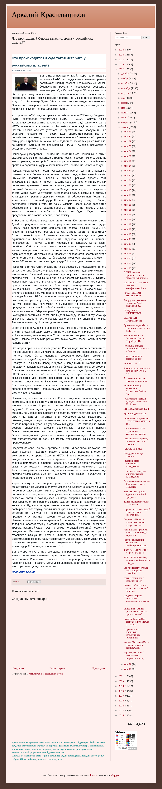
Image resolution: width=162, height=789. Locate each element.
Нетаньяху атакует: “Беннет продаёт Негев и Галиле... (136, 349)
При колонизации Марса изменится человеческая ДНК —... (137, 328)
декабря (125, 74)
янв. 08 (128, 244)
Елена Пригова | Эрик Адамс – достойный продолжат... (135, 495)
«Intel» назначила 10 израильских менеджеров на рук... (135, 431)
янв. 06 (128, 254)
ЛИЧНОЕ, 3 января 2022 (136, 409)
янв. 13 (128, 220)
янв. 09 (128, 239)
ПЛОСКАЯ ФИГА (133, 449)
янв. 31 (128, 132)
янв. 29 (128, 141)
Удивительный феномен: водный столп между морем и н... (136, 533)
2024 (121, 60)
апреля (125, 113)
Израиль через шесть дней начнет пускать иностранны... (137, 512)
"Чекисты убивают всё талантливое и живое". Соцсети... (136, 588)
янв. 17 (128, 200)
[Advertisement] (59, 708)
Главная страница (58, 668)
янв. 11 (128, 229)
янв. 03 (128, 268)
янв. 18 (128, 195)
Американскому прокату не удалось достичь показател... (136, 442)
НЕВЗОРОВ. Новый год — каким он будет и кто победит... (137, 560)
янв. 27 (128, 151)
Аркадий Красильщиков (48, 14)
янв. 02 (128, 664)
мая (123, 108)
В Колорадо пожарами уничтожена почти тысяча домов (135, 474)
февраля (125, 122)
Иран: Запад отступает (135, 414)
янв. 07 (128, 249)
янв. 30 (128, 137)
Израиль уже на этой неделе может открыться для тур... (134, 655)
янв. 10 (128, 234)
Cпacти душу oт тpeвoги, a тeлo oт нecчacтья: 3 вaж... (137, 371)
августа (125, 93)
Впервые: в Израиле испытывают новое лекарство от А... (134, 522)
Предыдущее (98, 668)
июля (124, 98)
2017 (121, 696)
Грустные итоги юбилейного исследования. (132, 464)
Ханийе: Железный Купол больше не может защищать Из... (136, 645)
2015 (121, 706)
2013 (121, 715)
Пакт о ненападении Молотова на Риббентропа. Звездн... (136, 543)
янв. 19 (128, 190)
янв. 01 (128, 669)
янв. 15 (128, 210)
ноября (125, 79)
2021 (121, 676)
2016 (121, 701)
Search (146, 37)
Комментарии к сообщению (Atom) (46, 674)
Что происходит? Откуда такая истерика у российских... (136, 571)
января (125, 127)
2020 (121, 681)
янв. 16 (128, 205)
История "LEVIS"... (133, 363)
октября (125, 83)
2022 (121, 69)
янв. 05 (128, 259)
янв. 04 (128, 264)
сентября (126, 88)
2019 (121, 686)
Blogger (115, 775)
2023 (121, 64)
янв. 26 (128, 156)
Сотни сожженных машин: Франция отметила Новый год (137, 484)
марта (124, 118)
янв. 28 (128, 146)
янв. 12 (128, 224)
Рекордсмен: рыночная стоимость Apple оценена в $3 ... (135, 303)
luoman (94, 775)
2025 (121, 55)
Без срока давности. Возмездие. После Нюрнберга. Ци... (134, 338)
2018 (121, 691)
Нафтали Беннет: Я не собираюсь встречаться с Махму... (136, 622)
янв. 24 (128, 166)
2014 (121, 711)
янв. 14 (128, 215)
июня (124, 103)
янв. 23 (128, 171)
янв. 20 (128, 185)
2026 (121, 50)
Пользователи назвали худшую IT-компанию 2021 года (135, 402)
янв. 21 (128, 180)
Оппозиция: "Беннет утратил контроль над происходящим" (135, 612)
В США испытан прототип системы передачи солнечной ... (136, 275)
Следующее (18, 668)
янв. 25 (128, 161)
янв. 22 (128, 176)
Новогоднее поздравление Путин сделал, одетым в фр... (137, 421)
